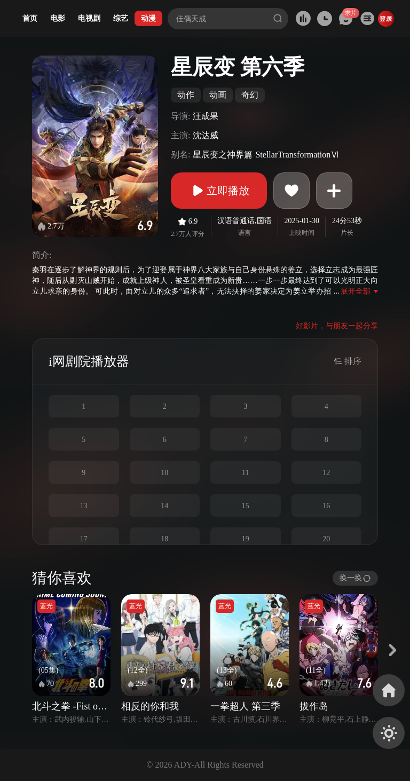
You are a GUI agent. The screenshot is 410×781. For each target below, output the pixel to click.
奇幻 (249, 94)
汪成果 (205, 116)
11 (245, 473)
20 (326, 539)
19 (245, 539)
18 (164, 539)
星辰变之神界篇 (223, 154)
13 (84, 506)
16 (326, 506)
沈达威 (205, 135)
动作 (185, 94)
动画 (217, 94)
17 (84, 539)
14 (164, 506)
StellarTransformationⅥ (297, 154)
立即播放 (218, 191)
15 (245, 506)
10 (164, 473)
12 (326, 473)
